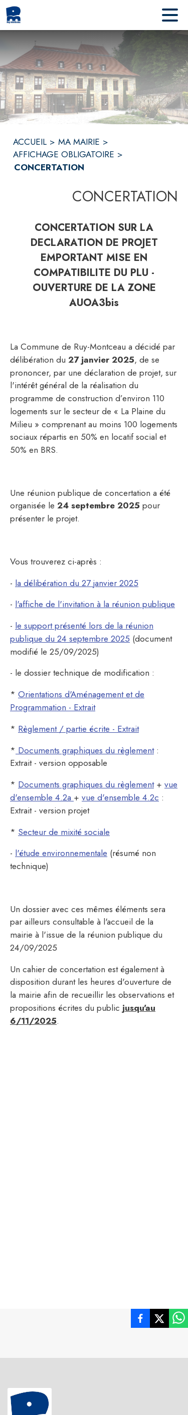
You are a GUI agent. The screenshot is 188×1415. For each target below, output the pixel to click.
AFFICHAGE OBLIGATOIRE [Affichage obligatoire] (63, 154)
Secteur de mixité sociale (64, 832)
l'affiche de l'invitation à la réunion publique (95, 604)
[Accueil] (13, 15)
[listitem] (140, 1320)
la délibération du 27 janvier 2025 (76, 583)
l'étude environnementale (61, 853)
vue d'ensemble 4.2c (120, 797)
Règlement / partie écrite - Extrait (78, 729)
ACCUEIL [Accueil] (30, 142)
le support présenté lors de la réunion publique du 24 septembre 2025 (81, 632)
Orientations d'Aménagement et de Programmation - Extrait (77, 700)
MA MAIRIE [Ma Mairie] (79, 142)
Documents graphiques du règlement (85, 750)
